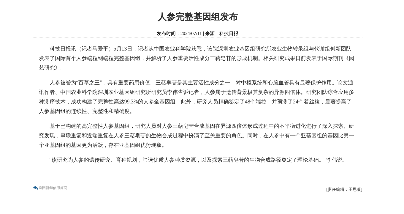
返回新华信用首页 (53, 188)
